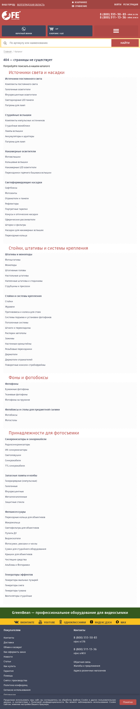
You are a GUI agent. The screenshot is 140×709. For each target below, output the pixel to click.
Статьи (7, 661)
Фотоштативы (12, 260)
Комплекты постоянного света (21, 84)
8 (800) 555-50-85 (113, 14)
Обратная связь (82, 662)
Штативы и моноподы (18, 254)
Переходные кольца (16, 235)
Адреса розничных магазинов (90, 671)
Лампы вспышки (14, 131)
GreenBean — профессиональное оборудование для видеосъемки (70, 613)
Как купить (10, 666)
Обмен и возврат (13, 647)
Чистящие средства (16, 560)
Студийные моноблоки (17, 126)
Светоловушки (13, 455)
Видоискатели (13, 538)
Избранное (79, 2)
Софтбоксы (11, 188)
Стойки (9, 301)
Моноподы (11, 265)
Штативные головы (15, 270)
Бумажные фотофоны (17, 389)
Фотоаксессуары (15, 512)
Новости (8, 657)
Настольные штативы (17, 276)
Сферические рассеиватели (20, 220)
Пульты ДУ (11, 533)
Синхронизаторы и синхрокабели (25, 439)
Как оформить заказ (15, 652)
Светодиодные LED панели (19, 100)
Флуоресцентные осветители (21, 95)
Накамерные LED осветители (20, 167)
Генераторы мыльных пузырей (21, 580)
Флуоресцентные (14, 491)
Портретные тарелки (16, 209)
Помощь (8, 676)
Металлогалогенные (16, 497)
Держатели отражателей (18, 360)
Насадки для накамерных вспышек (24, 230)
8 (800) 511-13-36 (113, 17)
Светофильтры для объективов (22, 528)
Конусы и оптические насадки (21, 214)
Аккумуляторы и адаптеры (19, 136)
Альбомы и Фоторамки (17, 565)
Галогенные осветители (18, 89)
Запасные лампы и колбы (21, 475)
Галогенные (11, 486)
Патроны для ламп (15, 105)
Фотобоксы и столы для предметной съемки (32, 409)
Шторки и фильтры (15, 225)
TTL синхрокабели (15, 466)
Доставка (9, 642)
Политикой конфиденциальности (47, 702)
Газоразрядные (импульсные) (21, 481)
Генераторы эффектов (19, 575)
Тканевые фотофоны (16, 394)
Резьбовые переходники (18, 349)
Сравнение (79, 6)
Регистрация (130, 5)
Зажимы (9, 338)
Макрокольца (12, 522)
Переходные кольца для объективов (25, 517)
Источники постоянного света (23, 79)
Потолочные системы (16, 323)
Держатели (11, 354)
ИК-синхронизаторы (16, 450)
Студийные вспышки (18, 115)
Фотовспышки (13, 157)
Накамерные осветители (20, 151)
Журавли (10, 307)
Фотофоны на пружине (17, 400)
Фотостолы (11, 420)
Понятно (128, 702)
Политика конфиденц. (16, 685)
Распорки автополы (15, 333)
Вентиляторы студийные (18, 596)
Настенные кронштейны (18, 344)
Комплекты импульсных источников (25, 120)
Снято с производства (15, 680)
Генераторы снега (14, 585)
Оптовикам (10, 695)
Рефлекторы (12, 204)
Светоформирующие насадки (23, 182)
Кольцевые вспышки (16, 162)
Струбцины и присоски (17, 286)
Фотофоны (11, 384)
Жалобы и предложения (87, 666)
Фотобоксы (11, 415)
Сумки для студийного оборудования (25, 549)
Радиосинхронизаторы (17, 445)
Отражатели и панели (17, 198)
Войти (117, 5)
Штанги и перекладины (18, 328)
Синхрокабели (13, 460)
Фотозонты (11, 193)
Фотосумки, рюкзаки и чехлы (21, 544)
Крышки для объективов (18, 554)
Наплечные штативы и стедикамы (23, 281)
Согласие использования (17, 690)
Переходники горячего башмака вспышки (28, 173)
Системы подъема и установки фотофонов (28, 317)
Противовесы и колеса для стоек (23, 312)
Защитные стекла (14, 502)
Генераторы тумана (15, 591)
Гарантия (8, 671)
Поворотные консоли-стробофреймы (25, 365)
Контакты (9, 638)
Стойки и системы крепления (23, 296)
